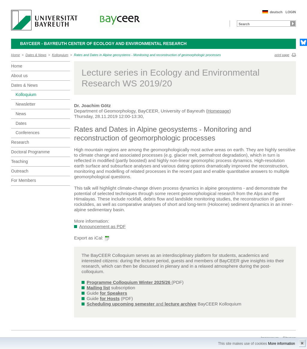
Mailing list (98, 287)
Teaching (19, 161)
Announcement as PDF (102, 226)
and (141, 303)
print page (282, 55)
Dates (21, 123)
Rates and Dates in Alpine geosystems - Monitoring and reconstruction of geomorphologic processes (147, 55)
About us (19, 75)
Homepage (218, 110)
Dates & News (35, 55)
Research (20, 142)
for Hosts (110, 298)
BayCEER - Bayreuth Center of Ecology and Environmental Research (103, 43)
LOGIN (290, 12)
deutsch (276, 12)
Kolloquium (60, 55)
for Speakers (113, 293)
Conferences (27, 132)
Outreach (19, 171)
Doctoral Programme (30, 151)
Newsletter (25, 104)
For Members (23, 180)
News (21, 113)
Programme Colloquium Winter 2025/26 (129, 282)
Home (15, 55)
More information (281, 343)
